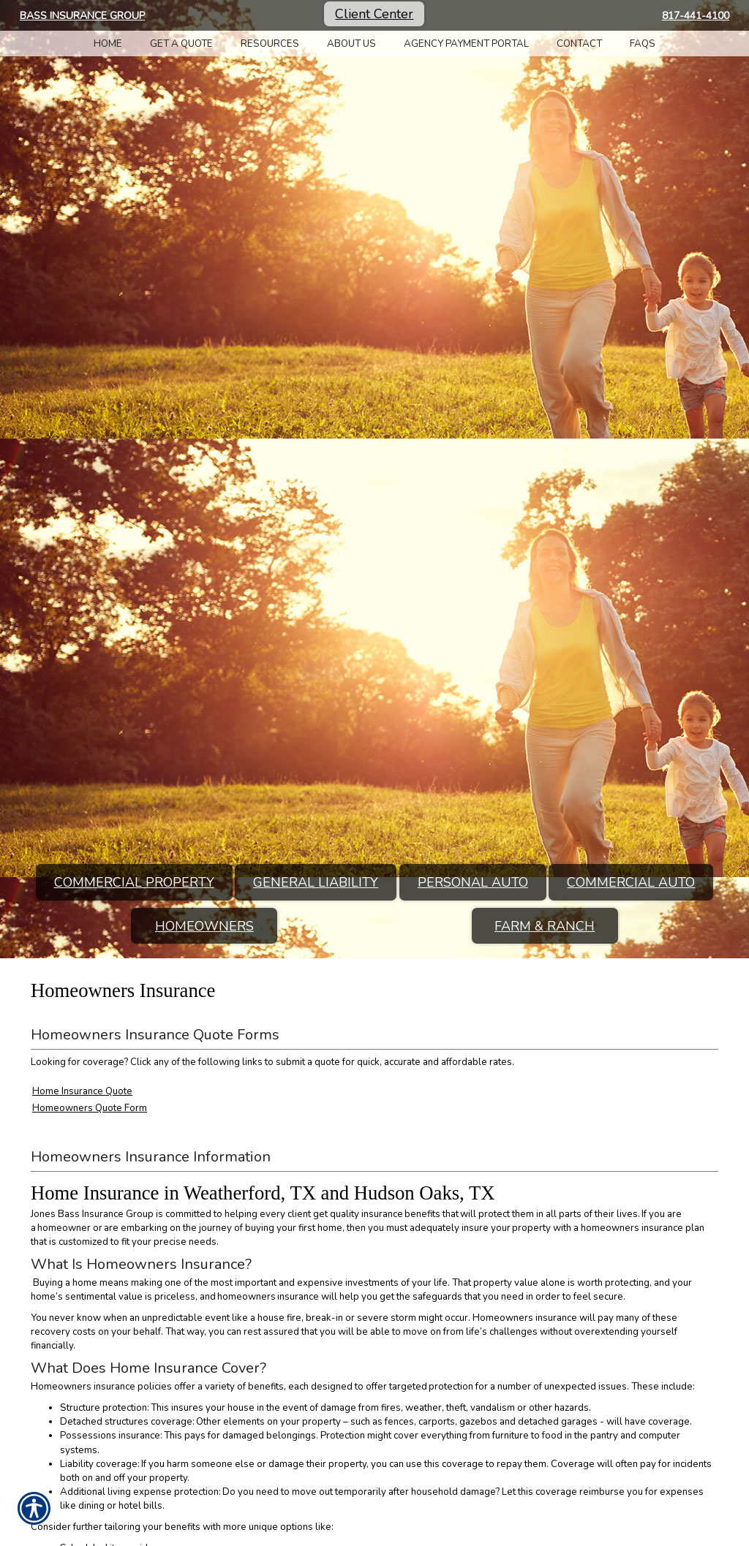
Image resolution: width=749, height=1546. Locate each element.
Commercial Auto (631, 882)
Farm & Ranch (544, 926)
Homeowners (204, 926)
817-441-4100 (695, 16)
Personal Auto (473, 882)
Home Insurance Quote (82, 1091)
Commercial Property (134, 882)
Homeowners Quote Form (89, 1108)
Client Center (374, 14)
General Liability (315, 882)
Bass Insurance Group (82, 16)
